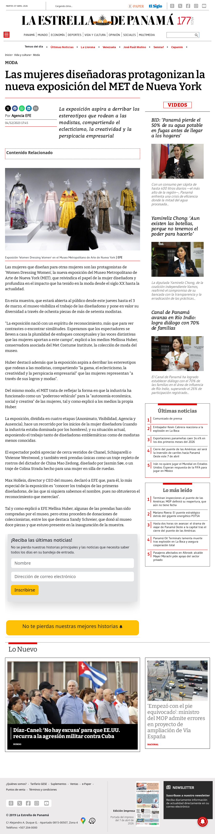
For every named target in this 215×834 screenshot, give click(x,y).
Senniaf (158, 47)
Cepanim (177, 47)
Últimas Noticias (62, 47)
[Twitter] (8, 108)
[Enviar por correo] (36, 108)
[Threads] (172, 6)
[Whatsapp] (22, 108)
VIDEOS (177, 105)
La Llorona (88, 47)
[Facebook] (188, 6)
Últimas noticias (177, 411)
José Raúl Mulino (134, 47)
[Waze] (92, 820)
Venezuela (109, 47)
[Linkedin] (29, 108)
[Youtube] (204, 6)
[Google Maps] (83, 820)
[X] (180, 6)
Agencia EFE (21, 115)
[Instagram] (196, 6)
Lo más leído (177, 490)
